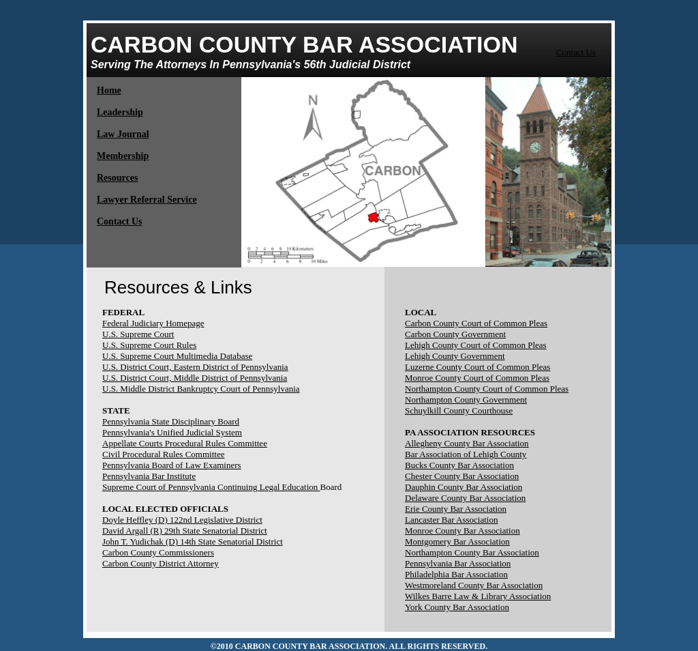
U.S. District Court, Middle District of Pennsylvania (194, 378)
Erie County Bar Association (455, 509)
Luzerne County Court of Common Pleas (477, 367)
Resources (117, 178)
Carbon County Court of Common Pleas (476, 323)
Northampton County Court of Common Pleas (486, 389)
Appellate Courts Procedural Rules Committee (184, 443)
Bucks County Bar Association (459, 465)
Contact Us (576, 52)
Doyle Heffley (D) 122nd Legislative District (182, 520)
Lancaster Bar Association (451, 520)
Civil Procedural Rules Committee (163, 454)
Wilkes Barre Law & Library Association (478, 596)
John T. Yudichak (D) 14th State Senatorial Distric (191, 541)
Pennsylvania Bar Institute (149, 476)
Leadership (120, 112)
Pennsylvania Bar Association (458, 563)
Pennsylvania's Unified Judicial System (172, 432)
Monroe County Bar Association (462, 530)
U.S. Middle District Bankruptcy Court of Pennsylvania (201, 389)
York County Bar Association (457, 607)
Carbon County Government (455, 334)
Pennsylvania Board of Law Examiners (171, 465)
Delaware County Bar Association (465, 498)
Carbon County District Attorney (160, 563)
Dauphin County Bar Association (463, 487)
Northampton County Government (466, 399)
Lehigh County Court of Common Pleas (476, 345)
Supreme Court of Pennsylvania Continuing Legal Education (211, 487)
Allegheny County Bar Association (467, 443)
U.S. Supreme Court (138, 334)
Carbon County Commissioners (158, 552)
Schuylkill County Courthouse (459, 410)
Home (109, 90)
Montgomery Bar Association (457, 541)
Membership (123, 156)
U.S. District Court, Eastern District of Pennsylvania (195, 367)
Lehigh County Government (455, 356)
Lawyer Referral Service (147, 199)
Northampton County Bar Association (472, 552)
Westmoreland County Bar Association (474, 585)
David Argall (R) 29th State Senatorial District (184, 530)
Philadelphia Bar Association (456, 574)
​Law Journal (123, 134)
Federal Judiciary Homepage (153, 323)
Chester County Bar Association (462, 476)
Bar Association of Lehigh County (465, 454)
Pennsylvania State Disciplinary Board (170, 421)
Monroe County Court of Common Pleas (477, 378)
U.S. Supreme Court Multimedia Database (177, 356)
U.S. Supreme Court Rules (149, 345)
